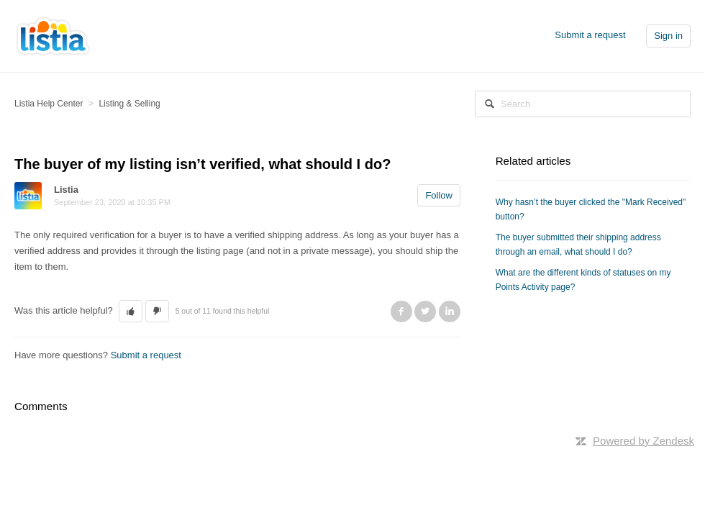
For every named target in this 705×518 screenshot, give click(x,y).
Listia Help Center (48, 104)
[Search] (583, 104)
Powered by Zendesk (643, 441)
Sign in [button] (668, 35)
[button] (130, 311)
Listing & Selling (129, 104)
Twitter (425, 311)
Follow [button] (438, 195)
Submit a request (590, 34)
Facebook (401, 311)
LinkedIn (449, 311)
